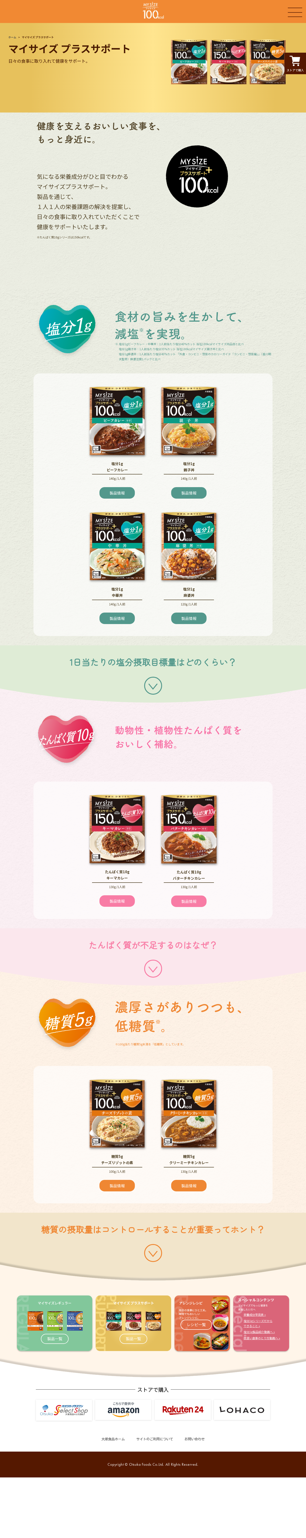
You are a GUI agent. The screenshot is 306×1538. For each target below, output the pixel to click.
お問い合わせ (195, 1439)
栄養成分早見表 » (255, 1315)
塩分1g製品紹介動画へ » (259, 1332)
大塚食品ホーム (113, 1439)
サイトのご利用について (154, 1439)
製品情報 (117, 493)
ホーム (12, 37)
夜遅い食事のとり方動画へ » (262, 1338)
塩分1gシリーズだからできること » (258, 1323)
